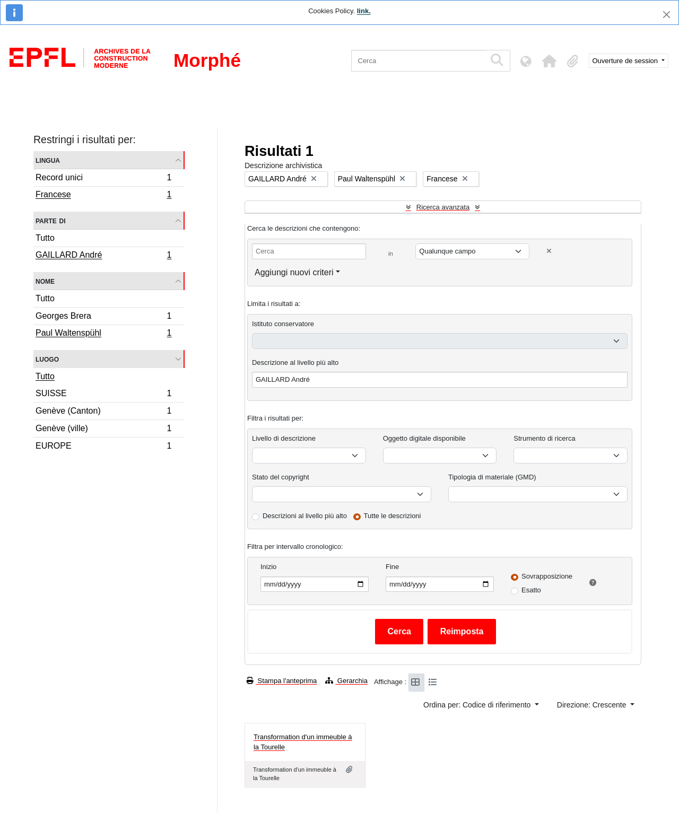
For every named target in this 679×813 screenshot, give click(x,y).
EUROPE (103, 447)
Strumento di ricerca (544, 438)
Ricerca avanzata (442, 207)
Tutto (45, 237)
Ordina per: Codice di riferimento (478, 705)
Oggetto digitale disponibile (424, 438)
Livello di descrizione (284, 438)
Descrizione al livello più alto (295, 362)
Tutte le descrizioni (392, 516)
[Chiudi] (666, 15)
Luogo (47, 359)
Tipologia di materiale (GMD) (492, 477)
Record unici (103, 179)
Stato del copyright (280, 477)
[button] (549, 61)
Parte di (51, 220)
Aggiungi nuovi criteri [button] (294, 272)
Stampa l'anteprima (282, 681)
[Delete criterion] (549, 251)
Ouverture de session (626, 61)
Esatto (531, 590)
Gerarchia (346, 681)
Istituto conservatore (283, 324)
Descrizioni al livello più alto (305, 516)
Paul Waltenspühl (103, 334)
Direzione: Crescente (593, 705)
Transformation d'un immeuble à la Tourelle (303, 742)
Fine (392, 567)
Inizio (268, 567)
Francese (103, 195)
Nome (45, 281)
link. (364, 11)
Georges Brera (103, 317)
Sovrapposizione (546, 576)
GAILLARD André (103, 256)
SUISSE (103, 395)
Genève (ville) (103, 430)
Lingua (48, 160)
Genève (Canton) (103, 412)
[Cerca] (418, 61)
